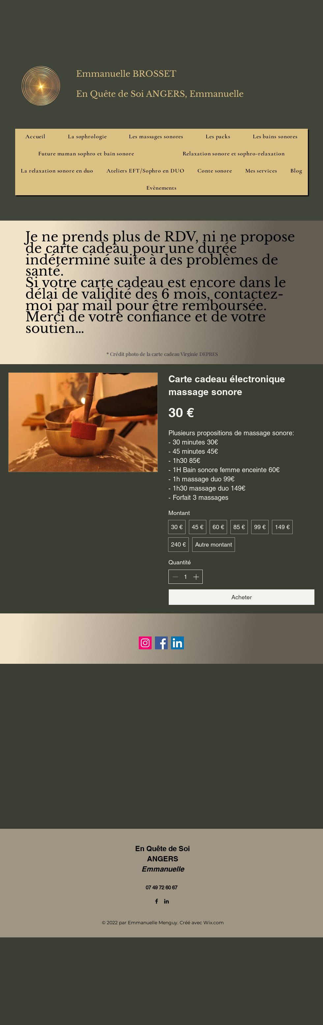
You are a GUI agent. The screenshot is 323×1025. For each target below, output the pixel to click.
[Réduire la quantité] (175, 576)
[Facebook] (161, 642)
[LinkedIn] (177, 642)
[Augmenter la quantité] (195, 576)
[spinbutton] (185, 577)
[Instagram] (145, 642)
